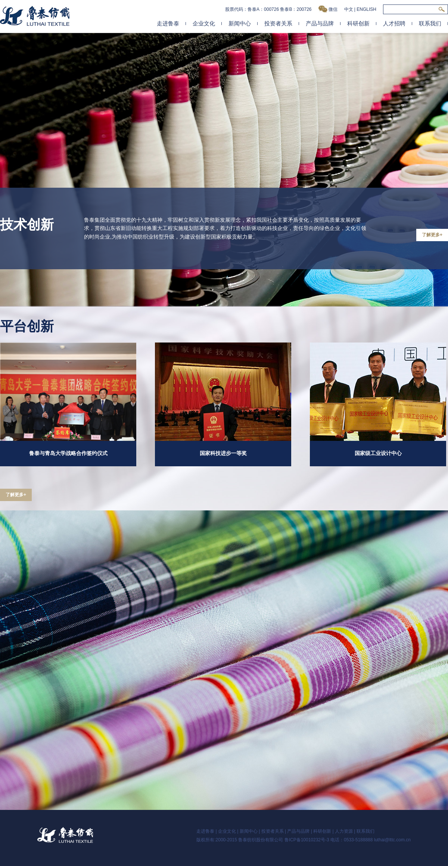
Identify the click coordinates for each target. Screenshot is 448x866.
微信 (327, 9)
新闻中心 (239, 23)
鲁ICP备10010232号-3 (306, 839)
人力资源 (344, 831)
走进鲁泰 (168, 23)
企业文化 (204, 23)
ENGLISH (366, 9)
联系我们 (430, 23)
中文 (348, 9)
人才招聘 (394, 23)
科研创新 (358, 23)
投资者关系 (278, 23)
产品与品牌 (320, 23)
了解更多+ (432, 234)
